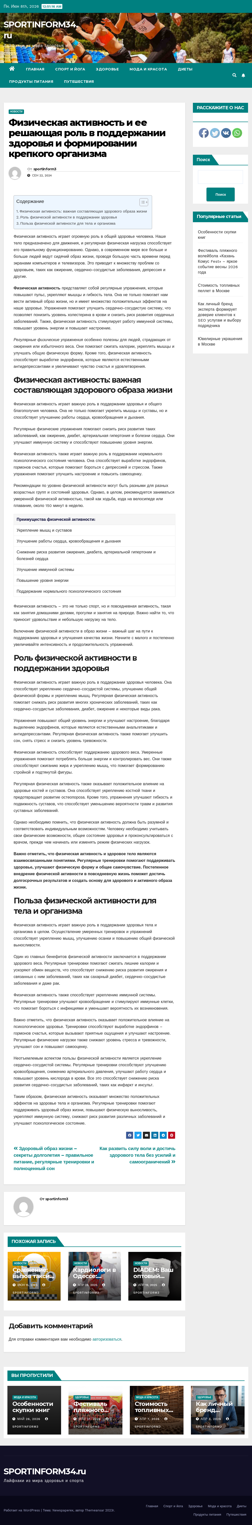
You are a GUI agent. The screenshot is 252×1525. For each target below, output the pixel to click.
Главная (35, 69)
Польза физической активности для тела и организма (67, 223)
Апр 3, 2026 (211, 1419)
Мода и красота (148, 69)
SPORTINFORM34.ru (45, 1471)
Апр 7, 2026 (149, 1419)
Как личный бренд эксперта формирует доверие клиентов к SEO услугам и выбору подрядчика (219, 315)
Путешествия (79, 81)
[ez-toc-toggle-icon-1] (141, 203)
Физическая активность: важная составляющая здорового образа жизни (83, 211)
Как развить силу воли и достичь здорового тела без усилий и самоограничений (137, 1155)
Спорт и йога (70, 69)
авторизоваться (106, 1339)
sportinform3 (44, 169)
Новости (16, 111)
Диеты (185, 69)
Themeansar (94, 1510)
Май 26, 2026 (28, 1419)
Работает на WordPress (22, 1510)
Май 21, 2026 (89, 1419)
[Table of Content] (143, 202)
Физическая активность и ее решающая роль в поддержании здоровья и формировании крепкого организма (87, 138)
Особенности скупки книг (32, 1407)
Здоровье (107, 69)
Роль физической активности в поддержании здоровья (68, 217)
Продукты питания (31, 81)
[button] (234, 75)
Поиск (203, 159)
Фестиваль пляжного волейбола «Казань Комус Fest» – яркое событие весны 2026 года (218, 261)
